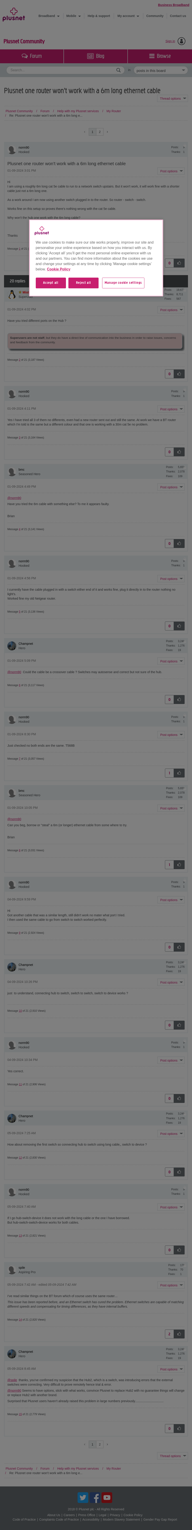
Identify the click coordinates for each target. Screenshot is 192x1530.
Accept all (50, 283)
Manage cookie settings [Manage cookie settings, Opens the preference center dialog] (123, 283)
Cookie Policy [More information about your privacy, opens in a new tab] (58, 269)
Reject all (83, 283)
